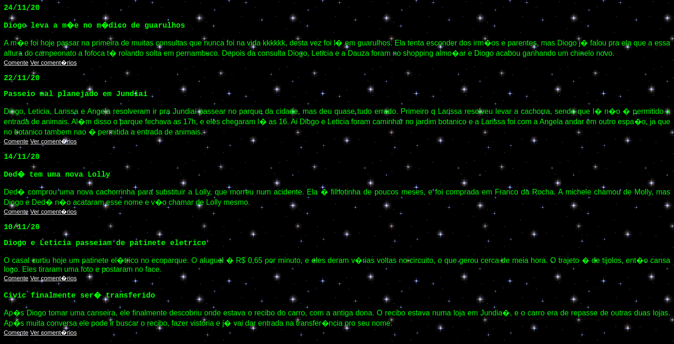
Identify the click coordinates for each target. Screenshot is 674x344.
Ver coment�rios (53, 62)
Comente (16, 62)
